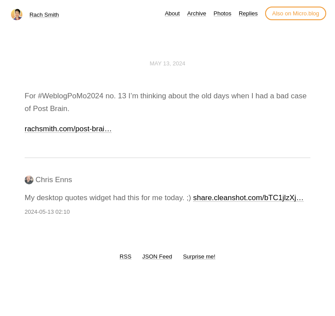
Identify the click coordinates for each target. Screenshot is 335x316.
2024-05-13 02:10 (47, 211)
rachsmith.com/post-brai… (68, 129)
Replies (248, 13)
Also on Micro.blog (295, 13)
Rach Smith (44, 14)
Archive (196, 13)
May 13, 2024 (167, 63)
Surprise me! (199, 256)
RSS (125, 256)
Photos (222, 13)
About (172, 13)
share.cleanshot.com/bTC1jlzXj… (248, 198)
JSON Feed (157, 256)
